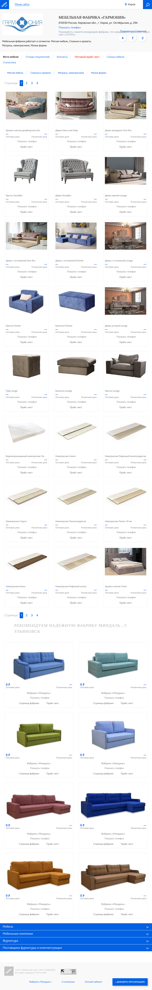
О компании (68, 981)
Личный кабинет (93, 981)
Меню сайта (22, 4)
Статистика (9, 62)
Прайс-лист (26, 146)
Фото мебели (11, 56)
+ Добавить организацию (130, 982)
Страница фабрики (29, 703)
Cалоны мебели (115, 56)
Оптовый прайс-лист (87, 56)
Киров (131, 4)
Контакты (62, 56)
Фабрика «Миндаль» (40, 981)
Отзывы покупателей (38, 56)
